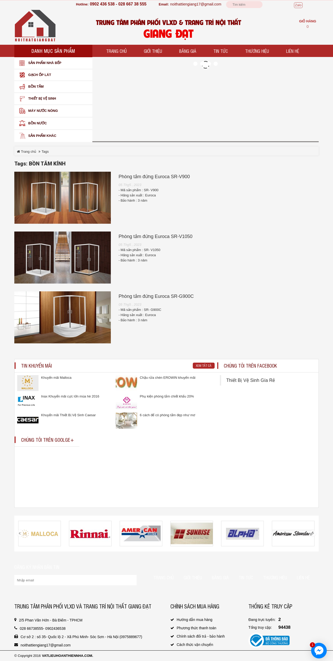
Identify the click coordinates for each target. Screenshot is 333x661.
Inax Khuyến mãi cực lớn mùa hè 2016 (70, 396)
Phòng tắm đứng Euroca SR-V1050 (156, 236)
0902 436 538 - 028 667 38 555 (118, 4)
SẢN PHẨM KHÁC (36, 136)
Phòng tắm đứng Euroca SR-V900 (154, 176)
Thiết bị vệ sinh (36, 98)
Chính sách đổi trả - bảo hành (201, 636)
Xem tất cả (204, 365)
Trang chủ (116, 51)
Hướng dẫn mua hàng (194, 620)
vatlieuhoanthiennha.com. (67, 656)
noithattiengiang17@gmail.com (195, 4)
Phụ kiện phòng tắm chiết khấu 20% (167, 396)
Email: (164, 4)
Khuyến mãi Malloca (56, 378)
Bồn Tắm (30, 86)
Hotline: (82, 4)
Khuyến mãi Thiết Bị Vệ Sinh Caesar (68, 415)
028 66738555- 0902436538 (43, 628)
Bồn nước (32, 123)
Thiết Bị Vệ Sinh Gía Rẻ (250, 380)
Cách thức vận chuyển (195, 645)
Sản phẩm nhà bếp (39, 63)
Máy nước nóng (37, 111)
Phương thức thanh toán (196, 628)
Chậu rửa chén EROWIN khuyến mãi (167, 378)
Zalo (298, 5)
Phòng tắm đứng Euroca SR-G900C (156, 296)
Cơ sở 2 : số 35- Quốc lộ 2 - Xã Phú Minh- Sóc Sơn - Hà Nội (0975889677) (81, 637)
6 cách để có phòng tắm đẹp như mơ (167, 415)
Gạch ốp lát (34, 75)
